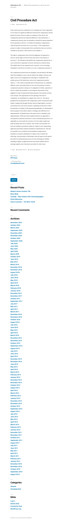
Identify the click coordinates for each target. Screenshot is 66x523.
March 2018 (14, 285)
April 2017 (14, 309)
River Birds (14, 194)
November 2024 (16, 222)
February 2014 (15, 375)
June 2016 (14, 327)
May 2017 (14, 306)
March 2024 (14, 228)
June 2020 (14, 246)
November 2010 (16, 466)
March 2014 (14, 372)
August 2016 (15, 322)
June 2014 (14, 364)
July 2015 (14, 351)
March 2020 (14, 254)
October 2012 (15, 406)
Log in (12, 501)
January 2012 (15, 430)
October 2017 (15, 299)
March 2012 (14, 424)
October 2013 (15, 385)
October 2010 (15, 469)
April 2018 (14, 283)
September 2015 (16, 346)
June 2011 (14, 448)
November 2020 (16, 236)
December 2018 (16, 267)
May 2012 (14, 419)
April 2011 (14, 453)
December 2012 (16, 401)
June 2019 (14, 259)
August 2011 (15, 443)
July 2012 (14, 414)
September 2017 (16, 301)
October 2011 (15, 438)
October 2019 (15, 257)
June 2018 (14, 278)
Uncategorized (36, 149)
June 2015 (14, 354)
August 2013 (15, 388)
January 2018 (15, 291)
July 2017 (14, 304)
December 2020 (16, 233)
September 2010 (16, 472)
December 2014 (16, 359)
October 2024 (15, 225)
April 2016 (14, 333)
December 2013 (16, 380)
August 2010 (15, 474)
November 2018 (16, 270)
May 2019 (14, 262)
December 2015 (16, 338)
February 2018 (15, 288)
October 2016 (15, 319)
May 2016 (14, 330)
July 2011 (14, 445)
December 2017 (16, 293)
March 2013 (14, 393)
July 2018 (14, 275)
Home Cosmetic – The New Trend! (22, 202)
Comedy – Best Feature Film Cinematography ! (27, 197)
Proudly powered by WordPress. (25, 517)
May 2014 (14, 367)
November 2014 (16, 361)
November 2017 (16, 296)
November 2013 (16, 382)
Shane (13, 24)
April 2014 (14, 369)
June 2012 (14, 417)
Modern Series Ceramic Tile (20, 191)
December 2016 (16, 314)
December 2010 (16, 464)
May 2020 (14, 249)
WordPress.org (15, 509)
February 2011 (15, 459)
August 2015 (15, 348)
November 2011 (16, 435)
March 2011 (14, 456)
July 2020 (14, 243)
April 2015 (14, 356)
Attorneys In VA (15, 5)
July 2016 (14, 325)
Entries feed (14, 504)
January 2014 (15, 377)
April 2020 (14, 251)
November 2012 (16, 403)
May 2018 (14, 280)
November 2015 (16, 341)
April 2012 (14, 422)
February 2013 (15, 396)
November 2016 (16, 317)
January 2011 (15, 461)
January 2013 (15, 398)
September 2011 (16, 440)
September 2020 (16, 241)
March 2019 (14, 264)
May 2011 (14, 451)
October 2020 (15, 238)
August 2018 (15, 272)
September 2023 (16, 230)
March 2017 (14, 312)
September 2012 (16, 409)
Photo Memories (16, 199)
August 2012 (15, 411)
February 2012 (15, 427)
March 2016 (14, 335)
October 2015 (15, 343)
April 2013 (14, 390)
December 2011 (16, 432)
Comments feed (16, 506)
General (31, 149)
